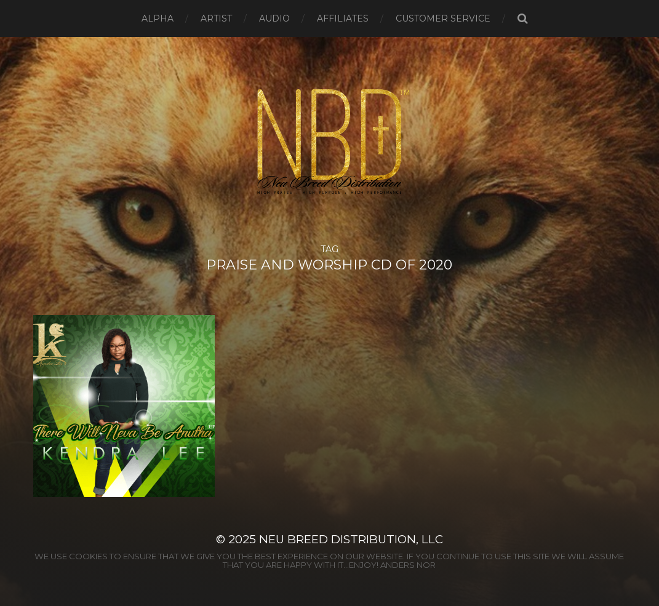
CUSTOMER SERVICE (443, 18)
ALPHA (158, 18)
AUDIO (274, 18)
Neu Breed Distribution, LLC (351, 539)
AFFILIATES (343, 18)
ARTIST (216, 18)
